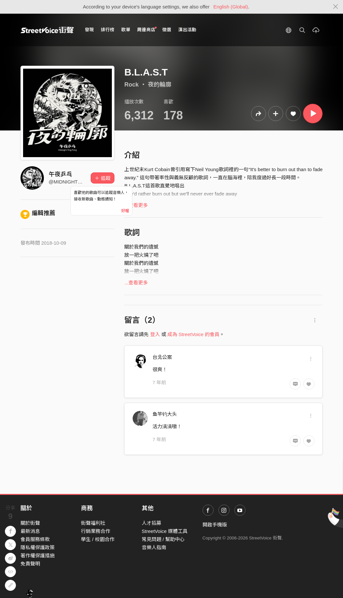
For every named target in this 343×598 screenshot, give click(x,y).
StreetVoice (47, 30)
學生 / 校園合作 (97, 539)
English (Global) (230, 6)
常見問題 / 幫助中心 (163, 539)
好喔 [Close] (125, 211)
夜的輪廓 (159, 84)
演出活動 (187, 29)
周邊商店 (147, 29)
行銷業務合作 (95, 531)
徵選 (166, 29)
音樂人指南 (154, 547)
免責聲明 (30, 563)
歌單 (125, 29)
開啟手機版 (215, 524)
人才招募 (151, 523)
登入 (155, 334)
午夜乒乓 (60, 174)
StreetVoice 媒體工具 (165, 531)
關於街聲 (30, 523)
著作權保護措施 (37, 555)
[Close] (335, 7)
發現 (89, 29)
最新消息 (30, 531)
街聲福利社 (93, 523)
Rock (131, 84)
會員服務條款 (35, 539)
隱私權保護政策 (37, 547)
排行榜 (107, 29)
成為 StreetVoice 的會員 (193, 334)
